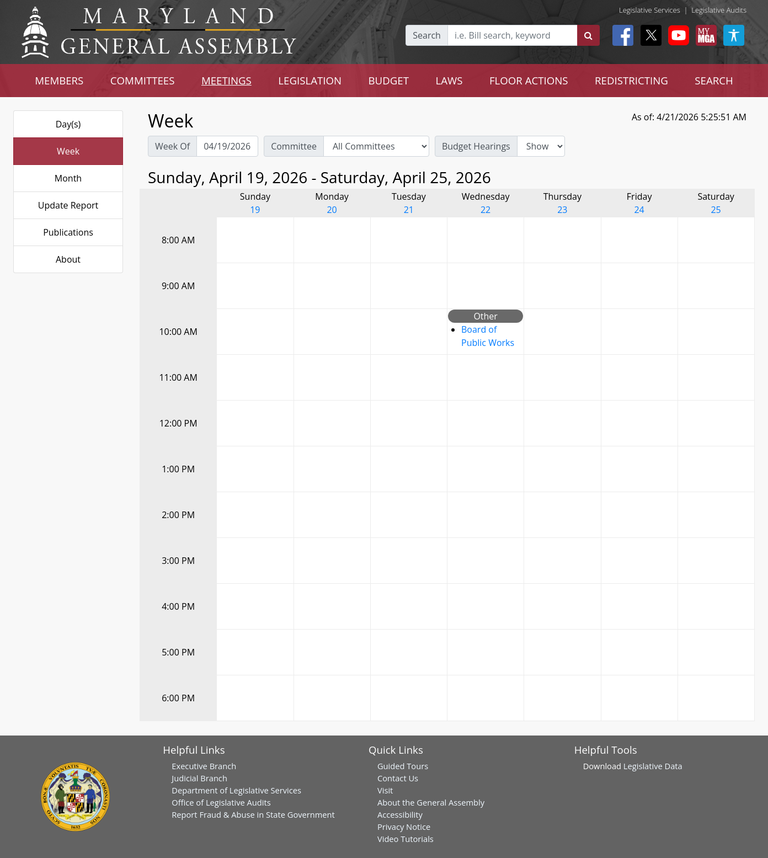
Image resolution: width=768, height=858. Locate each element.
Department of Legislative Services (236, 790)
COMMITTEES (142, 80)
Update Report (68, 205)
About (68, 259)
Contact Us (397, 778)
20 (332, 210)
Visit (385, 790)
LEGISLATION (310, 80)
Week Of (172, 146)
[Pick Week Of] (227, 146)
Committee (294, 146)
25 (716, 210)
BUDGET (389, 80)
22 (485, 210)
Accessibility (400, 814)
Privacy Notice (403, 826)
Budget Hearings (476, 146)
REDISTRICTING (631, 80)
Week (68, 151)
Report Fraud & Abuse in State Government (253, 814)
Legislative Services (649, 10)
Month (68, 178)
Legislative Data (652, 765)
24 (639, 210)
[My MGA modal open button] (704, 35)
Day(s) (68, 124)
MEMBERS (59, 80)
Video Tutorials (405, 838)
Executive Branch (204, 765)
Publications (68, 232)
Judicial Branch (199, 778)
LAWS (448, 80)
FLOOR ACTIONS (528, 80)
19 (255, 210)
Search (427, 35)
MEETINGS (226, 80)
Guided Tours (402, 765)
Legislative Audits (718, 10)
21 (409, 210)
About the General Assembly (430, 802)
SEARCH (714, 80)
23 (562, 210)
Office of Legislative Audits (221, 802)
